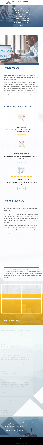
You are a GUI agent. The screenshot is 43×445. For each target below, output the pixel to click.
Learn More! (21, 430)
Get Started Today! (10, 430)
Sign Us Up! (21, 188)
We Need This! (21, 136)
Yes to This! (21, 162)
